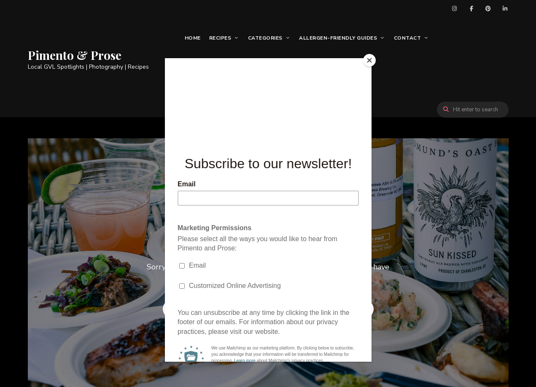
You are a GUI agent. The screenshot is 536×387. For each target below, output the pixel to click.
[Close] (369, 60)
